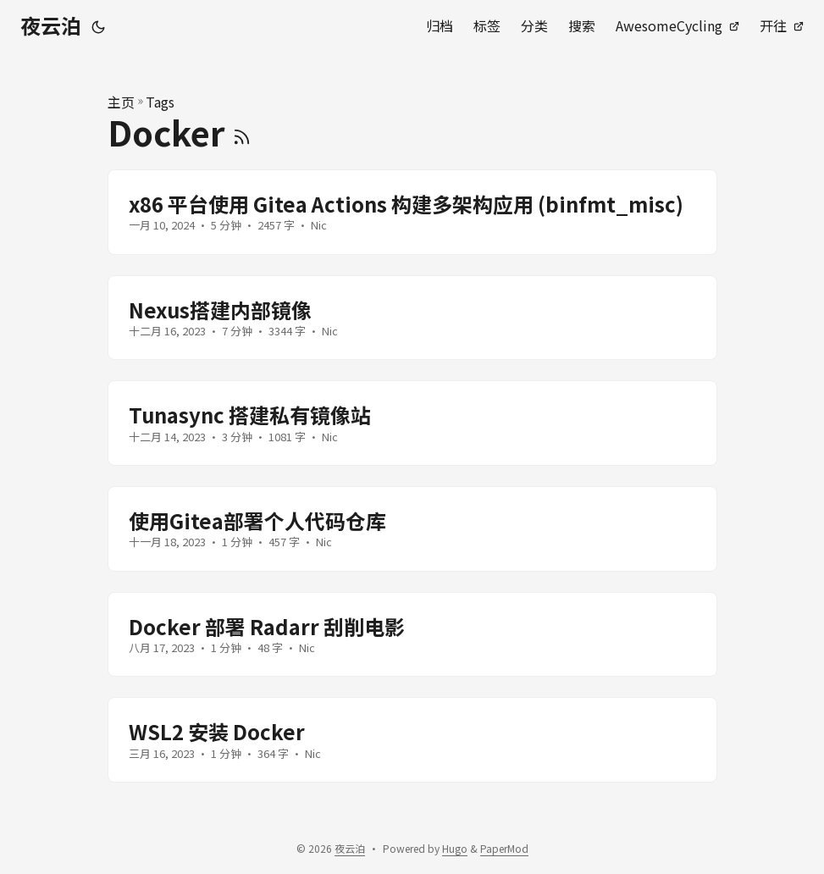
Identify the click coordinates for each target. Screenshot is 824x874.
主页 (121, 101)
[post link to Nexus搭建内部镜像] (412, 318)
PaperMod (504, 848)
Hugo (454, 848)
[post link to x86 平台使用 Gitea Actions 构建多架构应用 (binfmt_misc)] (412, 212)
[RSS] (242, 132)
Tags (160, 101)
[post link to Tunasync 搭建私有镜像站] (412, 423)
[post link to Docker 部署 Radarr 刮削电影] (412, 635)
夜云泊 (50, 25)
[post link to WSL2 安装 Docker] (412, 740)
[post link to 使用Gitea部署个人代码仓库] (412, 529)
